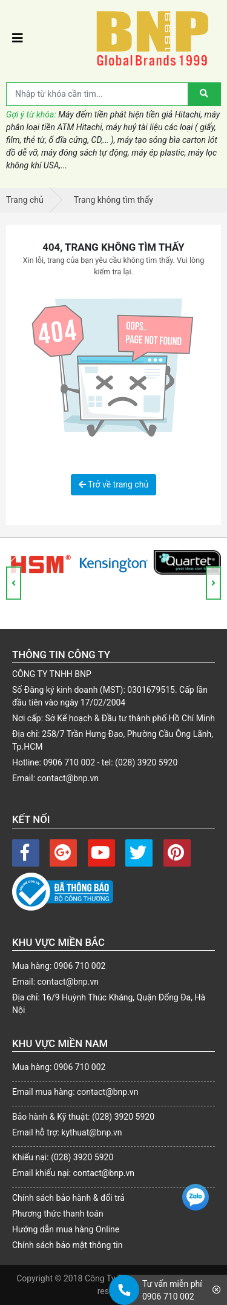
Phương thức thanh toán (58, 1213)
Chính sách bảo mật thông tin (67, 1245)
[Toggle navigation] (17, 38)
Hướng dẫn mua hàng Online (65, 1229)
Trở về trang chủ (113, 484)
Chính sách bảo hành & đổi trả (68, 1198)
